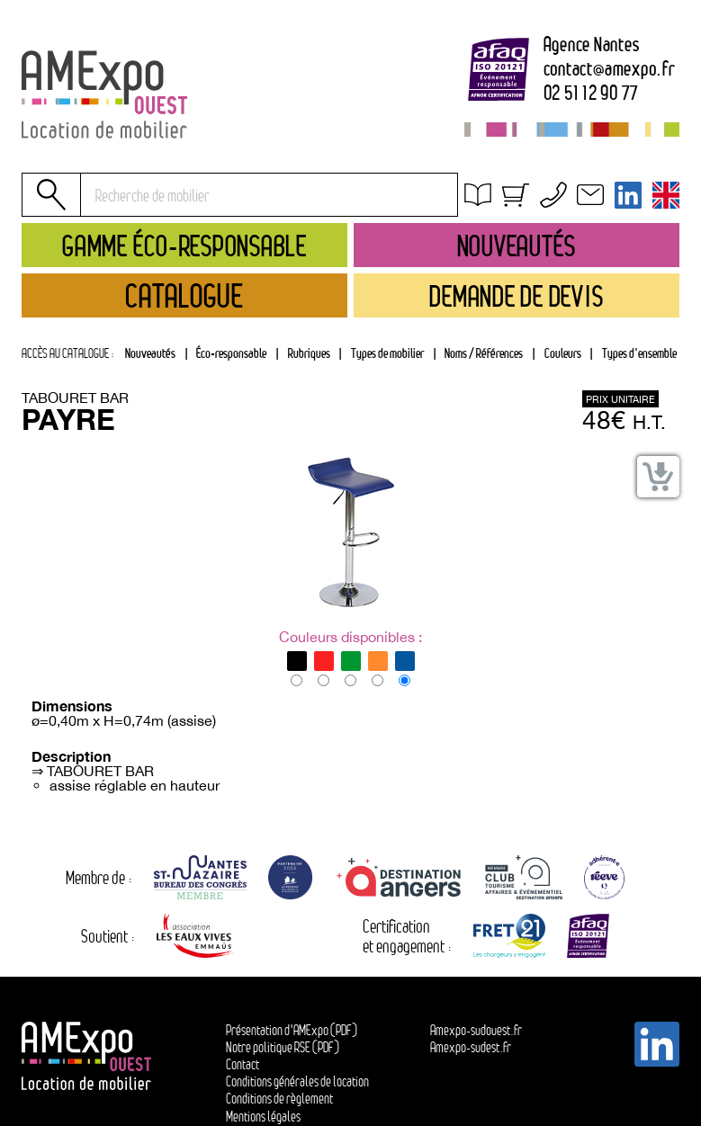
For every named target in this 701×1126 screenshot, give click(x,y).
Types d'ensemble (639, 353)
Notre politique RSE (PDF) (282, 1047)
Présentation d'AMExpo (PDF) (291, 1030)
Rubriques (309, 353)
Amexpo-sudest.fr (470, 1047)
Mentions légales (263, 1116)
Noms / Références (484, 353)
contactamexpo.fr (610, 69)
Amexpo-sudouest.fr (476, 1030)
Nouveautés (150, 353)
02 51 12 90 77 (592, 93)
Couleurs (562, 353)
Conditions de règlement (279, 1098)
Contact (242, 1064)
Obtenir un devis (524, 198)
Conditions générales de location (569, 219)
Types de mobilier (387, 353)
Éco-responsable (231, 353)
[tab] (308, 353)
